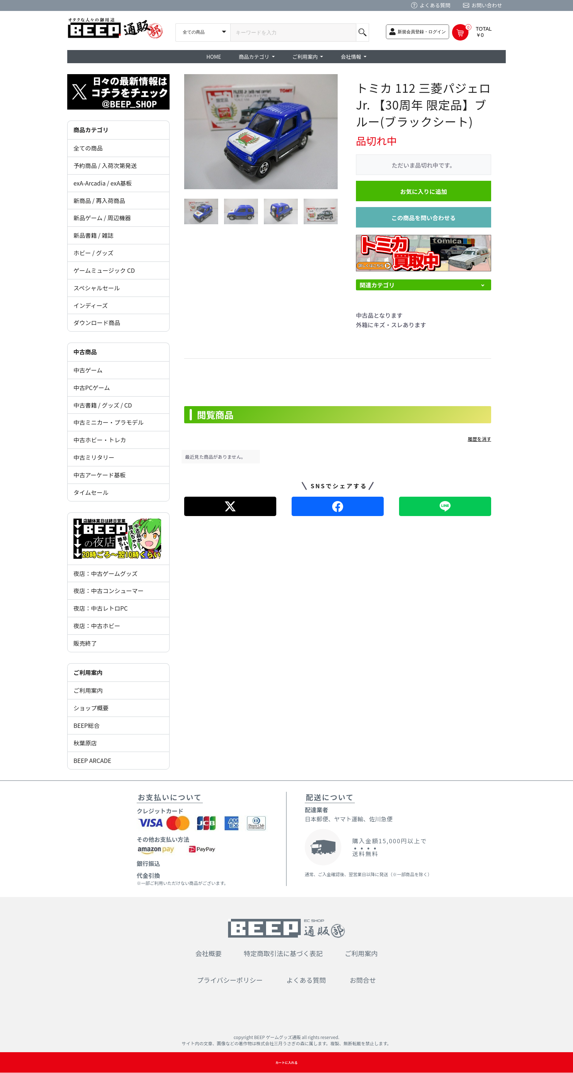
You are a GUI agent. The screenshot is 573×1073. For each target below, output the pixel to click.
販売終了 (85, 643)
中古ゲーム (88, 370)
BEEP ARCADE (92, 760)
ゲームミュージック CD (104, 270)
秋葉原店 (85, 742)
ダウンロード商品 (96, 322)
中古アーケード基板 (99, 474)
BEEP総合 (86, 725)
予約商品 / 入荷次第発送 (105, 165)
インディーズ (90, 305)
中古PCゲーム (91, 387)
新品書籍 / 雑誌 (93, 235)
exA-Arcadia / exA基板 (102, 183)
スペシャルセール (96, 287)
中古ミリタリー (93, 457)
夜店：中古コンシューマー (108, 590)
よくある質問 (435, 5)
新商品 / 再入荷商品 (99, 200)
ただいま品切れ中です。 (423, 165)
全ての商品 (88, 148)
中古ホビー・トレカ (99, 439)
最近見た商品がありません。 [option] (215, 456)
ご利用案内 (88, 690)
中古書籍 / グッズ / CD (102, 405)
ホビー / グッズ (93, 252)
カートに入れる (286, 1062)
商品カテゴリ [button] (254, 56)
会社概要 (209, 953)
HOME (213, 56)
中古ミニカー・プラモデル (108, 422)
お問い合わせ (486, 5)
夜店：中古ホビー (96, 625)
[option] (261, 131)
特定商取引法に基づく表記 (283, 953)
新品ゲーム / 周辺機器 (102, 217)
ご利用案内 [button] (305, 56)
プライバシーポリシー (230, 980)
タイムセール (91, 492)
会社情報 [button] (351, 56)
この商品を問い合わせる (423, 217)
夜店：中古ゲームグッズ (105, 573)
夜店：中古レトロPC (100, 608)
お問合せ (363, 980)
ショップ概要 (91, 707)
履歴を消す (479, 438)
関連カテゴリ (377, 284)
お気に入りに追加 (423, 191)
